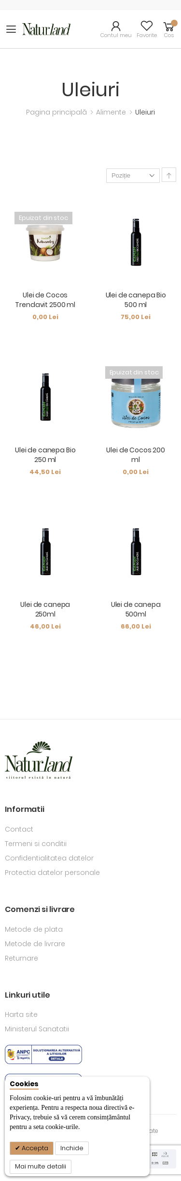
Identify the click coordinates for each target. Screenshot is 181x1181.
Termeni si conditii (36, 843)
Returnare (21, 958)
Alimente (112, 112)
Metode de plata (34, 929)
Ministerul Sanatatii (37, 1029)
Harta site (21, 1014)
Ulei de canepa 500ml (136, 609)
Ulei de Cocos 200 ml (135, 454)
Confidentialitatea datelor (49, 858)
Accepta (34, 1148)
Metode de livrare (35, 944)
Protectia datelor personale (52, 872)
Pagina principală (57, 112)
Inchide (72, 1148)
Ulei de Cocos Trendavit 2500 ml (45, 299)
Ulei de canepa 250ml (45, 609)
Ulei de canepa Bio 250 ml (45, 454)
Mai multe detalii (40, 1166)
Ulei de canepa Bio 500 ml (136, 299)
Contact (19, 829)
